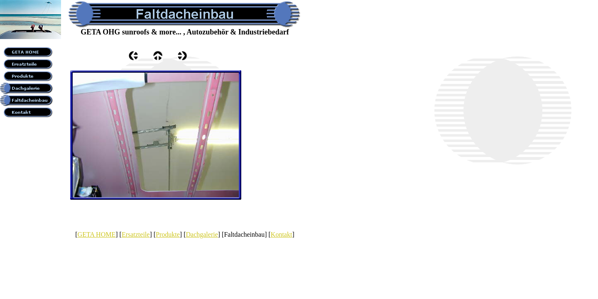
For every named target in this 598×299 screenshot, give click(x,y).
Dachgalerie (202, 234)
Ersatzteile (136, 234)
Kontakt (281, 234)
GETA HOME (97, 234)
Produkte (168, 234)
